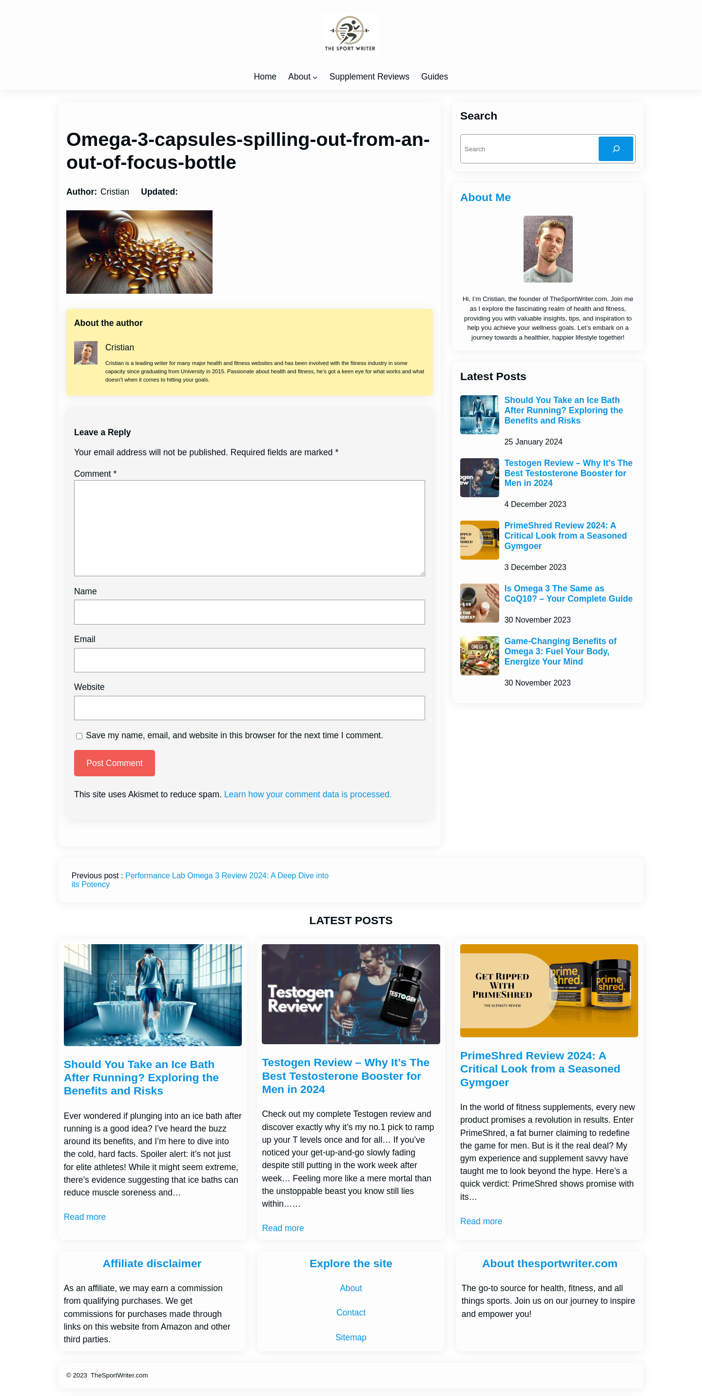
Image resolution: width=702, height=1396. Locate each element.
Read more (85, 1217)
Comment (95, 474)
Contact (351, 1312)
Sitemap (351, 1337)
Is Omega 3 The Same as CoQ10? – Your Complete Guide (569, 594)
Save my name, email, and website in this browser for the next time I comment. (234, 735)
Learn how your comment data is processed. (308, 794)
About (299, 76)
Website (89, 687)
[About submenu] (314, 76)
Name (85, 591)
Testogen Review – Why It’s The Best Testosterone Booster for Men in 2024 (569, 473)
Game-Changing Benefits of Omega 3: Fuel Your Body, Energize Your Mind (561, 651)
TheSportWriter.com (119, 1375)
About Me (485, 197)
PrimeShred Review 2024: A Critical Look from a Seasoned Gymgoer (566, 536)
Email (85, 639)
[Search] (616, 149)
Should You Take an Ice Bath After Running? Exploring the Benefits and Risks (564, 410)
